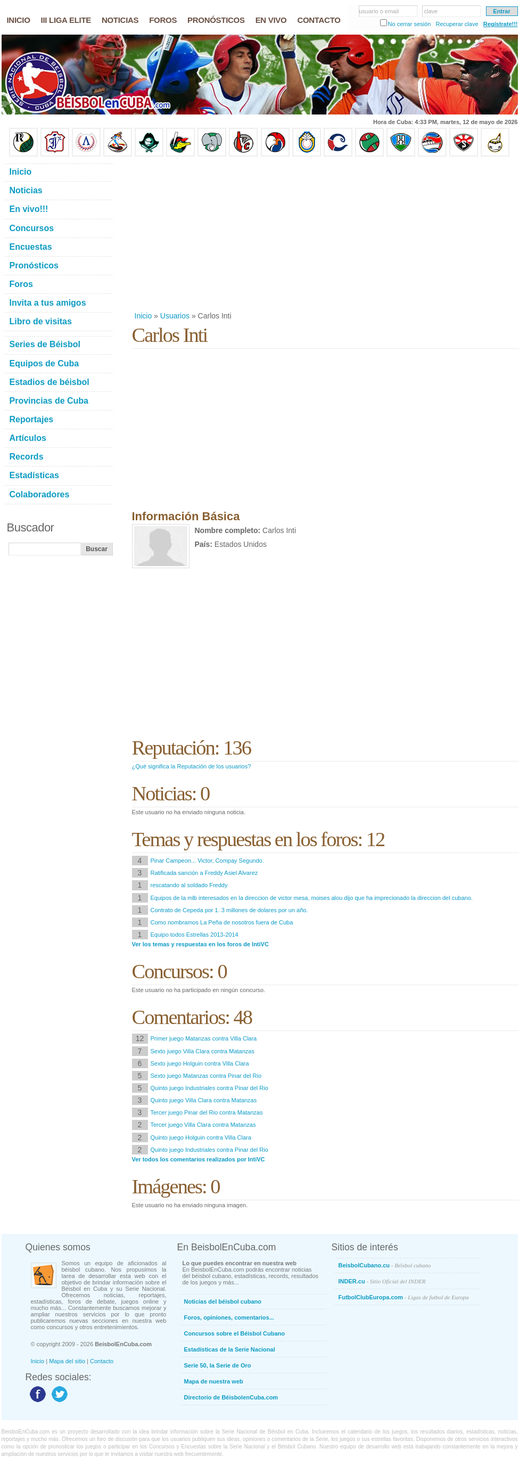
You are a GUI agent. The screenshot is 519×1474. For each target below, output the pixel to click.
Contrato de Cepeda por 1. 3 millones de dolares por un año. (229, 910)
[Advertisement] (251, 233)
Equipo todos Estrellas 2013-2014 (194, 934)
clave (431, 11)
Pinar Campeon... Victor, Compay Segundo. (207, 860)
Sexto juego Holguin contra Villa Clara (200, 1063)
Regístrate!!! (500, 24)
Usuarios (175, 316)
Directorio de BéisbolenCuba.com (231, 1397)
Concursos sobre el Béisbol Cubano (234, 1333)
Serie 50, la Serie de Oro (217, 1365)
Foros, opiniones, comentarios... (229, 1317)
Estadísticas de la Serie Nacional (229, 1349)
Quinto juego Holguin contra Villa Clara (201, 1137)
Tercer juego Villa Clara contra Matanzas (203, 1124)
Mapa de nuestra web (213, 1381)
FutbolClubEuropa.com (404, 1297)
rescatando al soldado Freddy (189, 885)
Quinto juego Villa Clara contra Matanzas (204, 1100)
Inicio (143, 316)
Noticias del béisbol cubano (222, 1301)
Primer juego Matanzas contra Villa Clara (204, 1038)
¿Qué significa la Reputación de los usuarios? (191, 766)
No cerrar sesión (409, 24)
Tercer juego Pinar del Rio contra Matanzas (207, 1112)
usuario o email (379, 11)
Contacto (101, 1361)
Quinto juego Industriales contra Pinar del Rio (209, 1088)
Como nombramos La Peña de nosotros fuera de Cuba (222, 922)
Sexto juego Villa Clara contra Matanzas (202, 1051)
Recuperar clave (456, 24)
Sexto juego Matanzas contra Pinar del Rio (206, 1075)
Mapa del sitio (67, 1361)
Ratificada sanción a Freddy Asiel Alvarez (204, 873)
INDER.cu (382, 1281)
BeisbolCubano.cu (385, 1265)
